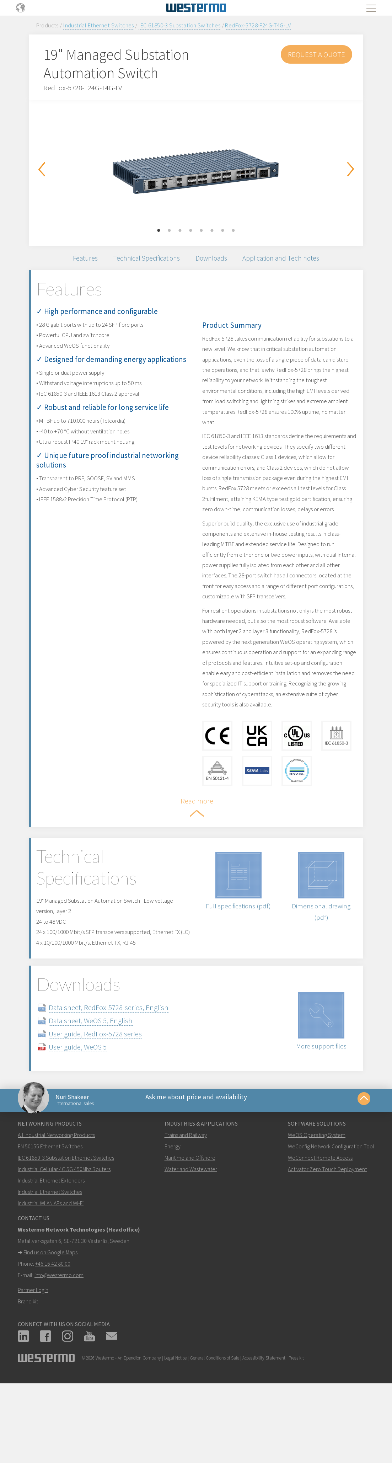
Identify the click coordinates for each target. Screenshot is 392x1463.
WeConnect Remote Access (320, 1229)
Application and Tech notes (291, 260)
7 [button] (222, 230)
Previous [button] (41, 169)
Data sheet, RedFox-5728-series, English (123, 1072)
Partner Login (33, 1361)
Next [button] (351, 169)
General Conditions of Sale (214, 1430)
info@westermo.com (59, 1346)
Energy (173, 1218)
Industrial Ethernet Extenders (51, 1252)
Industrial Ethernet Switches (98, 25)
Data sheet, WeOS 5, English (105, 1085)
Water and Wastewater (191, 1240)
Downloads (214, 260)
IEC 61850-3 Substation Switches (179, 25)
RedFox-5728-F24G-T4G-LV (258, 25)
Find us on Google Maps (50, 1324)
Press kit (296, 1430)
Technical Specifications (141, 260)
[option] (196, 167)
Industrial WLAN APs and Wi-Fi (51, 1274)
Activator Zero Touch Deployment (327, 1240)
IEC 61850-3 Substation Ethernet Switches (66, 1229)
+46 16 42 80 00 (52, 1335)
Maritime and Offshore (190, 1229)
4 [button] (190, 230)
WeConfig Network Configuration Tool (331, 1218)
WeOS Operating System (316, 1206)
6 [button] (212, 230)
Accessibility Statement (263, 1430)
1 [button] (158, 230)
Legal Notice (175, 1430)
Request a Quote (316, 54)
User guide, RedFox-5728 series (109, 1098)
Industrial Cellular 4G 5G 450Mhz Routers (64, 1240)
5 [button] (201, 230)
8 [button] (233, 230)
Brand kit (28, 1373)
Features (73, 260)
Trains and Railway (186, 1206)
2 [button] (169, 230)
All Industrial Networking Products (56, 1206)
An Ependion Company (139, 1430)
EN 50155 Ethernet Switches (50, 1218)
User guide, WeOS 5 (92, 1111)
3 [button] (180, 230)
